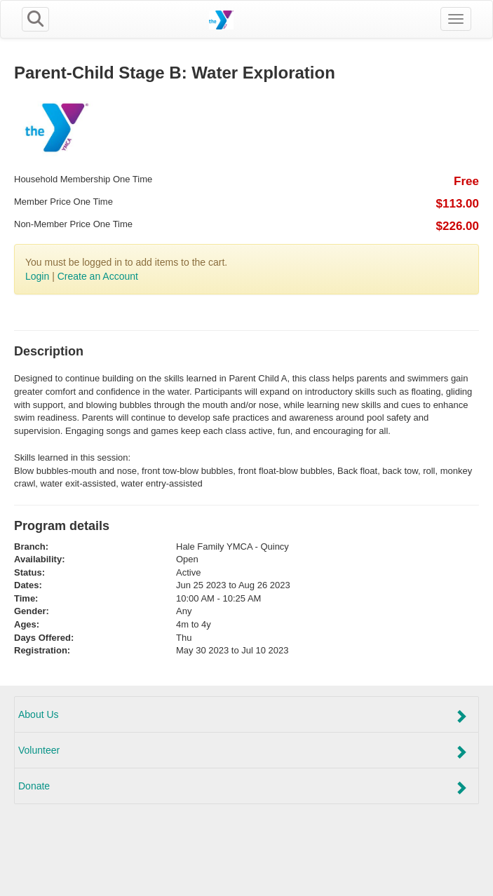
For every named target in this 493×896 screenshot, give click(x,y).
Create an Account (98, 276)
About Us (243, 716)
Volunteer (243, 752)
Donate (243, 787)
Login (37, 276)
